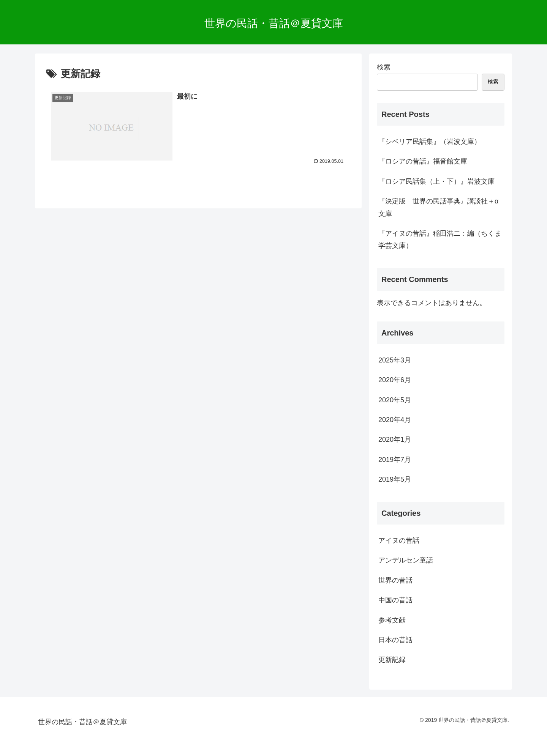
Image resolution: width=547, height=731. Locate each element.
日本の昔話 (395, 640)
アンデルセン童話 (405, 560)
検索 (383, 67)
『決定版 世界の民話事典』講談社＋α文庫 (438, 207)
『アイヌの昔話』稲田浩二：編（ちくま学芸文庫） (439, 239)
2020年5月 (394, 400)
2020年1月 (394, 439)
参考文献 (392, 620)
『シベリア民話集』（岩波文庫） (429, 141)
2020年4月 (394, 420)
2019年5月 (394, 479)
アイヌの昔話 (398, 540)
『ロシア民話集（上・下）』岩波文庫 (436, 181)
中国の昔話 (395, 600)
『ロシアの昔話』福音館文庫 (422, 161)
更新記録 (392, 659)
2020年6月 (394, 380)
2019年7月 (394, 459)
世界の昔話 (395, 580)
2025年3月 (394, 360)
